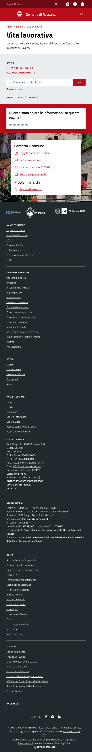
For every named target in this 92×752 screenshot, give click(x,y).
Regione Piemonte (15, 652)
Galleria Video (13, 422)
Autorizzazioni (13, 297)
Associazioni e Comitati (18, 431)
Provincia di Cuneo (15, 656)
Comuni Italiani (14, 691)
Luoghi (9, 407)
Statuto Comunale (15, 599)
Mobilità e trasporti (16, 327)
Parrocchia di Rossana (17, 671)
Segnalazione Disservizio (18, 585)
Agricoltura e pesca (16, 278)
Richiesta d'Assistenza (17, 589)
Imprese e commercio (17, 322)
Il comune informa (15, 374)
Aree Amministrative (16, 235)
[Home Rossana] (34, 14)
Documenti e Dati (15, 245)
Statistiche (11, 629)
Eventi (9, 402)
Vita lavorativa (13, 346)
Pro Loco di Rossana (16, 666)
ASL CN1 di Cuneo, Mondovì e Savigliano (27, 681)
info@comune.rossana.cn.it (27, 466)
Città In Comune (71, 731)
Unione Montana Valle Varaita (21, 661)
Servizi (19, 26)
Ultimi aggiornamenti (17, 624)
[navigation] (6, 14)
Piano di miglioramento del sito (22, 570)
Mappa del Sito (14, 634)
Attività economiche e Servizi (21, 426)
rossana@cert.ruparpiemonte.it (28, 462)
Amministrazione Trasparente (21, 560)
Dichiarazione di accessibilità (20, 565)
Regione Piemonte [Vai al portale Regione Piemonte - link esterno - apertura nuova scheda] (14, 4)
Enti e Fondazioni (15, 250)
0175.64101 (16, 448)
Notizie (9, 364)
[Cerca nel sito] (82, 14)
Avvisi (9, 384)
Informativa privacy (16, 604)
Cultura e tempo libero (17, 307)
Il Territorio (11, 412)
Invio (79, 82)
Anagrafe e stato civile (17, 287)
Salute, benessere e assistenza (22, 332)
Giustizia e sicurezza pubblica (20, 317)
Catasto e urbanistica (17, 302)
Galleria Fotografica (16, 417)
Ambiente (11, 282)
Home (9, 26)
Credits (9, 619)
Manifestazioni (13, 369)
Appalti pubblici (14, 292)
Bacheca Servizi (14, 594)
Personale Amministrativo (19, 255)
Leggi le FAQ (12, 575)
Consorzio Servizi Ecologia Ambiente (24, 676)
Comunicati (12, 379)
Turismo (10, 342)
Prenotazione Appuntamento (21, 580)
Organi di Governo (15, 230)
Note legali (11, 609)
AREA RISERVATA (44, 747)
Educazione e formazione (19, 312)
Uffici (9, 240)
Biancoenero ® (25, 743)
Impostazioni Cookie (16, 614)
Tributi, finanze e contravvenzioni (23, 337)
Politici (9, 260)
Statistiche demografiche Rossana (23, 686)
